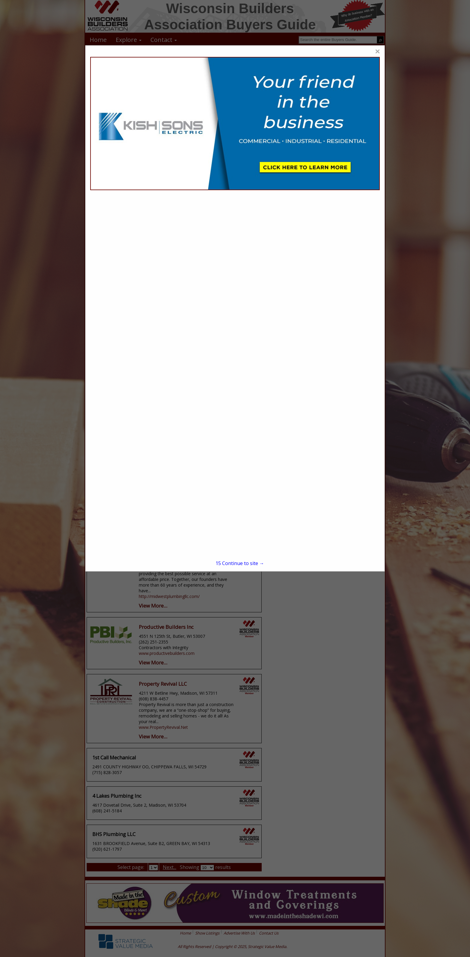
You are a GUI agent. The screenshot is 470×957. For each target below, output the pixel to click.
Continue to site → (240, 563)
